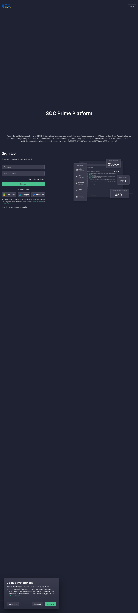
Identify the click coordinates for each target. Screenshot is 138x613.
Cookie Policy (14, 596)
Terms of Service (36, 201)
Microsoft (9, 194)
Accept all (50, 604)
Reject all (37, 604)
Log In (132, 6)
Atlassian (38, 195)
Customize (13, 604)
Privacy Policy (6, 203)
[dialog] (31, 593)
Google (24, 195)
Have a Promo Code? (37, 179)
